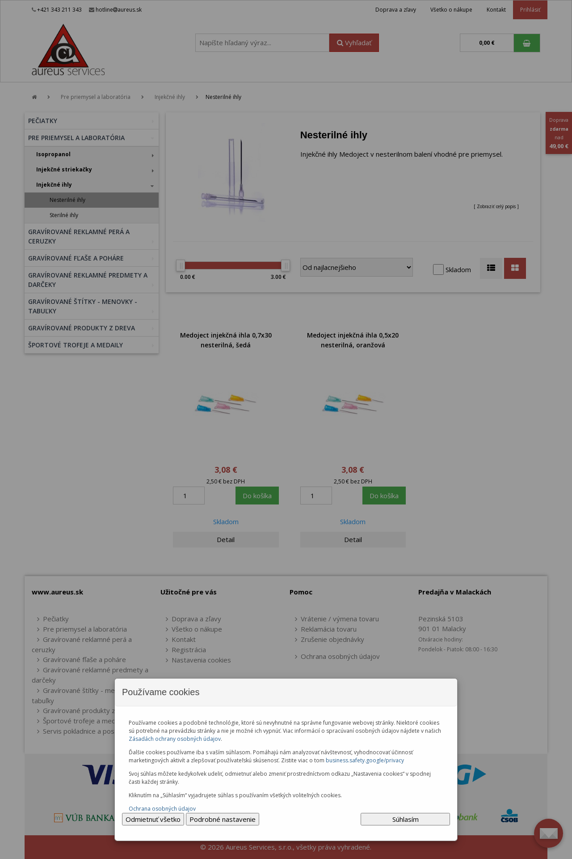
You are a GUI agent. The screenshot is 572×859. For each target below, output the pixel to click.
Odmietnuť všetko (153, 819)
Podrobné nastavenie (222, 819)
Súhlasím (405, 819)
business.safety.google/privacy (365, 760)
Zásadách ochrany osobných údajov (175, 739)
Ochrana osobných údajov (162, 808)
